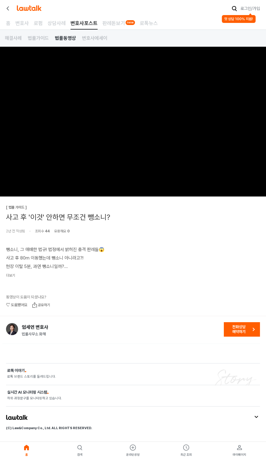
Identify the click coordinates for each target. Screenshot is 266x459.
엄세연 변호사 (35, 327)
